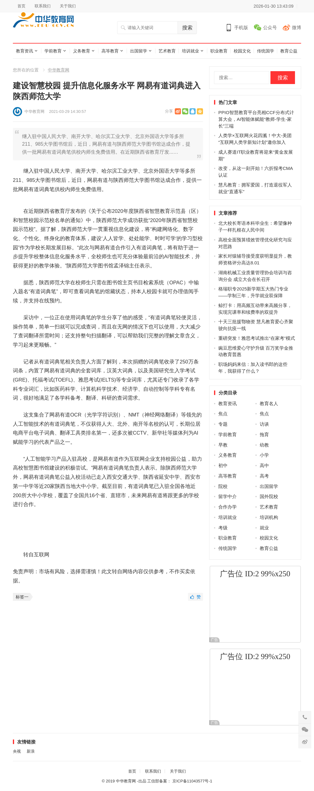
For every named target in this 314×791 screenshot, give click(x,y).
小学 (264, 455)
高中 (264, 465)
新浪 (31, 751)
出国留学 (138, 50)
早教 (223, 444)
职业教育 (219, 50)
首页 (21, 6)
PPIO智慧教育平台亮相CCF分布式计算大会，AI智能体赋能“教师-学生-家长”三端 (256, 119)
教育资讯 (24, 50)
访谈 (264, 424)
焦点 (223, 413)
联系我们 (43, 6)
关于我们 (68, 6)
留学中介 (227, 496)
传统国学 (265, 50)
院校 (223, 486)
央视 (17, 751)
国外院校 (269, 496)
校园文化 (242, 50)
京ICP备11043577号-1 (192, 781)
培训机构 (269, 517)
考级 (223, 527)
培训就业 (190, 50)
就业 (264, 527)
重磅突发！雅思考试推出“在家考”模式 (256, 338)
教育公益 (288, 50)
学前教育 (53, 50)
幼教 (264, 444)
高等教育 (110, 50)
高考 (264, 475)
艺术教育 (167, 50)
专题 (223, 424)
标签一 (22, 596)
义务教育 (81, 50)
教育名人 (269, 403)
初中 (223, 465)
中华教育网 (58, 69)
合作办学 (227, 506)
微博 (296, 27)
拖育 (264, 434)
